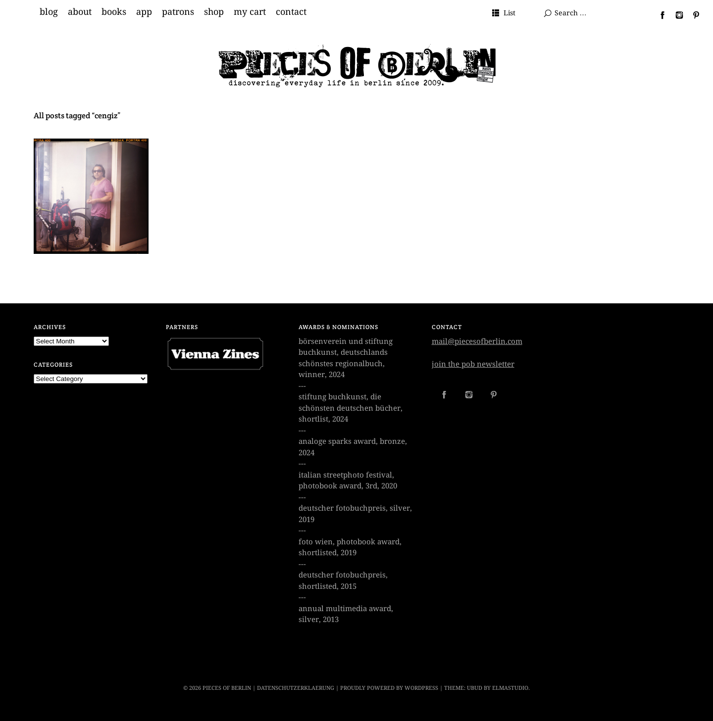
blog (49, 12)
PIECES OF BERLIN (227, 688)
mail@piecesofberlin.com (477, 341)
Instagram (675, 14)
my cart (250, 12)
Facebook (658, 14)
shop (214, 12)
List (509, 13)
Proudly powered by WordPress (389, 688)
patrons (178, 12)
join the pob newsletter (473, 364)
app (144, 12)
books (114, 12)
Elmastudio (510, 688)
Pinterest (692, 14)
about (80, 12)
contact (291, 12)
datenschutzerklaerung (295, 688)
